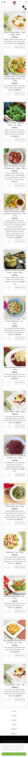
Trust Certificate (6, 740)
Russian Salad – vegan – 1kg (14, 685)
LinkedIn (14, 715)
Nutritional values (20, 743)
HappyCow (14, 733)
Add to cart (19, 47)
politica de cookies (17, 750)
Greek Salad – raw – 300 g (14, 552)
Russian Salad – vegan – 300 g (15, 411)
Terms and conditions (16, 740)
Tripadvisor (14, 729)
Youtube (14, 724)
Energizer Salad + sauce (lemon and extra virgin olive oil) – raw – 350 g (14, 78)
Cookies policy (11, 743)
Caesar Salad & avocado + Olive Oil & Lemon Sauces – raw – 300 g (14, 321)
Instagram (14, 720)
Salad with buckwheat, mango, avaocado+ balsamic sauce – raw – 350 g (14, 213)
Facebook (14, 711)
